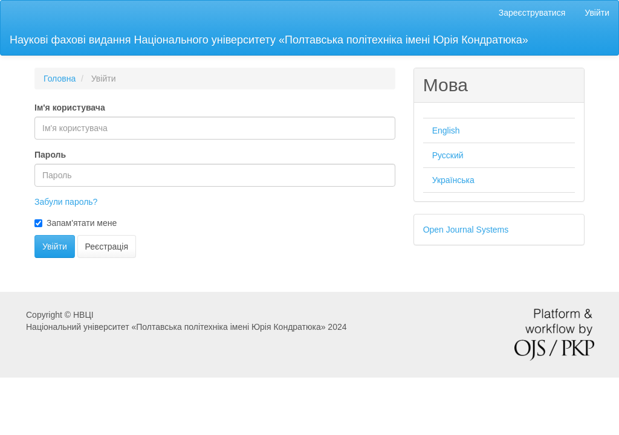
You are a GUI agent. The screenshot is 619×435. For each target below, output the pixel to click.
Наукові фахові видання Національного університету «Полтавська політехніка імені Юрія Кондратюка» (269, 40)
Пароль (50, 155)
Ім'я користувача (69, 107)
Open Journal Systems (466, 229)
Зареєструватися (532, 13)
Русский (448, 155)
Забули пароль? (65, 202)
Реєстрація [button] (106, 246)
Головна (60, 78)
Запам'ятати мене (75, 223)
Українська (453, 180)
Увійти (597, 13)
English (446, 130)
